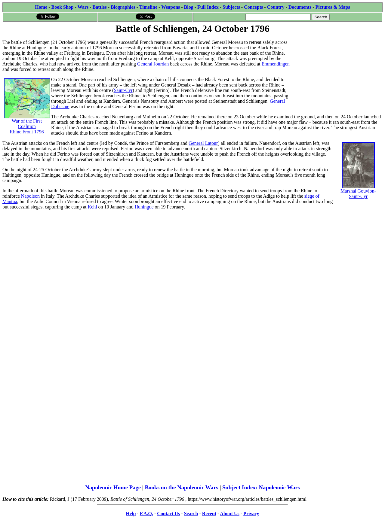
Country (276, 7)
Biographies (123, 7)
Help (131, 513)
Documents (299, 7)
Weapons (170, 7)
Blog (188, 7)
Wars (83, 7)
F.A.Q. (146, 513)
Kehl (92, 206)
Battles (100, 7)
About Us (229, 513)
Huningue (143, 206)
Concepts (253, 7)
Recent (209, 513)
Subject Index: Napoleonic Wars (261, 487)
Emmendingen (276, 63)
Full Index (208, 7)
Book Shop (62, 7)
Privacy (251, 513)
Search (191, 513)
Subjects (231, 7)
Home (41, 7)
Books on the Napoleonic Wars (181, 487)
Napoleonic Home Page (113, 487)
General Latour (203, 143)
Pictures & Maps (333, 7)
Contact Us (168, 513)
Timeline (148, 7)
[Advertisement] (337, 72)
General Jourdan (153, 63)
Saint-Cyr (123, 90)
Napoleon (30, 196)
